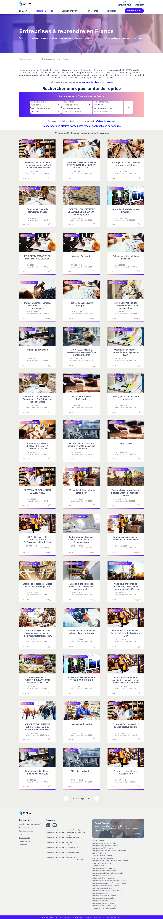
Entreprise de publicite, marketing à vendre (107, 873)
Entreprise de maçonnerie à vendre (104, 900)
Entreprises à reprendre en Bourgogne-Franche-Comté (65, 832)
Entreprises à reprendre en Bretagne (59, 835)
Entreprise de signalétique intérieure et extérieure (37, 772)
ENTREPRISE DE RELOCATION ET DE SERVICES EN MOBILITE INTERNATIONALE (81, 165)
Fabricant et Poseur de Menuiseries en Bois (37, 210)
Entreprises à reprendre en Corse (58, 840)
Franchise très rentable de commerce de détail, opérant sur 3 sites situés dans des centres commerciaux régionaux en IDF (37, 167)
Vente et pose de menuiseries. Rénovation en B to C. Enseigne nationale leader (37, 399)
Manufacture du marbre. (81, 724)
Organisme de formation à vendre (104, 908)
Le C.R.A (23, 10)
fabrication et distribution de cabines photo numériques (81, 632)
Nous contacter (24, 838)
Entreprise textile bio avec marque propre (126, 772)
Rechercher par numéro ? (103, 109)
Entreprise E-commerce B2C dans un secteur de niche (125, 725)
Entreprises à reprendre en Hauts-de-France (62, 847)
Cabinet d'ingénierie (81, 256)
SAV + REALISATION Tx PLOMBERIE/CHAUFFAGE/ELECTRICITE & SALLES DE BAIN (85, 352)
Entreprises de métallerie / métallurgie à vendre (109, 850)
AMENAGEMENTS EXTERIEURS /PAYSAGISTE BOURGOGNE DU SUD (37, 680)
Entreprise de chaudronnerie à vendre (105, 905)
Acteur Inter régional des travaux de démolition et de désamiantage (125, 305)
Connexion (23, 844)
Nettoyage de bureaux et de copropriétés (126, 397)
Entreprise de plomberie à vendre (104, 870)
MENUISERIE (125, 443)
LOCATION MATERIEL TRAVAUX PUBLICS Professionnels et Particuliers (37, 540)
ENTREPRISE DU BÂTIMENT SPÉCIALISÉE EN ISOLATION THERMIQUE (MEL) (81, 212)
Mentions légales (25, 841)
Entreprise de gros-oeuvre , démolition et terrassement (125, 538)
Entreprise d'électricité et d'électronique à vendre (110, 860)
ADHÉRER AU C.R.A (134, 11)
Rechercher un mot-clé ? (71, 109)
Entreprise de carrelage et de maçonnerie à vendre (110, 880)
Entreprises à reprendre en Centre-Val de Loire (63, 837)
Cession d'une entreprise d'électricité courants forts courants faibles (81, 586)
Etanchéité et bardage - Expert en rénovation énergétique (37, 585)
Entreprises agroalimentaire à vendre (105, 885)
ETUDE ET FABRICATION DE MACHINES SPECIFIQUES (37, 257)
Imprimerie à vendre (99, 865)
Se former (111, 10)
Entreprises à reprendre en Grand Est (59, 842)
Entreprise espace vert (100, 893)
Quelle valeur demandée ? (40, 109)
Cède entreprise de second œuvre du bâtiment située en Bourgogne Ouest (81, 540)
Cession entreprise (71, 10)
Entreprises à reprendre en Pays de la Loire (61, 857)
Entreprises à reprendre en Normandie (60, 850)
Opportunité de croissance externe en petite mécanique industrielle (81, 446)
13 (89, 798)
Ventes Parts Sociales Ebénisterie (82, 397)
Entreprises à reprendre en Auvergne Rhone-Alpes (64, 830)
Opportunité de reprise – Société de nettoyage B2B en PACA (125, 352)
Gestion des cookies (82, 917)
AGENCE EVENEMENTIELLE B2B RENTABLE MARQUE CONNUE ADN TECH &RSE (37, 727)
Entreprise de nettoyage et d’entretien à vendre (109, 883)
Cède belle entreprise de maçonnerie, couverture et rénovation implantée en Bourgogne (126, 587)
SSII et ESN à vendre (99, 853)
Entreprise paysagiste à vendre (103, 898)
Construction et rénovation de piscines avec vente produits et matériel (125, 493)
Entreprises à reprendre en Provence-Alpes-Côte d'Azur (66, 860)
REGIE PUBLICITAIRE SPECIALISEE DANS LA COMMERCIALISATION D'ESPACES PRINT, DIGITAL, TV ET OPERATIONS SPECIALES (37, 450)
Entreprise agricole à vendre (102, 875)
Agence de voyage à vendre (102, 855)
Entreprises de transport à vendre (104, 843)
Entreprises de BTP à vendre (102, 848)
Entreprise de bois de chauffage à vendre (107, 890)
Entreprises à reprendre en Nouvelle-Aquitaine (63, 852)
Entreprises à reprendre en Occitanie (59, 855)
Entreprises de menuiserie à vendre (105, 845)
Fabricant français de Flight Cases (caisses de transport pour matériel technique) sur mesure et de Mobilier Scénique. (37, 635)
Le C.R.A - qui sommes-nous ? (30, 824)
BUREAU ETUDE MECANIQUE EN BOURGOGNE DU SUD (81, 678)
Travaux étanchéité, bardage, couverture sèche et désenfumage (37, 305)
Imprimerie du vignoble (37, 349)
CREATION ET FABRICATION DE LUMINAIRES (37, 491)
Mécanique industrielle (81, 771)
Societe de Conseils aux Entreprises (81, 304)
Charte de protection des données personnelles (58, 917)
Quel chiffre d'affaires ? (102, 102)
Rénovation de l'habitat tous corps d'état (81, 491)
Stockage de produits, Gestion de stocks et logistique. (126, 163)
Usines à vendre (98, 840)
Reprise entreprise (44, 10)
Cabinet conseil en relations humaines (126, 257)
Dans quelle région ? (38, 102)
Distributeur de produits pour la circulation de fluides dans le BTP (125, 633)
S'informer (93, 10)
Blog (20, 834)
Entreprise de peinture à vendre (103, 868)
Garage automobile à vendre (102, 863)
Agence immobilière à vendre (103, 858)
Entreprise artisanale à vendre (103, 903)
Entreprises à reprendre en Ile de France (60, 845)
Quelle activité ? (68, 102)
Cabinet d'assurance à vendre (102, 888)
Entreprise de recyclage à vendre (104, 895)
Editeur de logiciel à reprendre (103, 878)
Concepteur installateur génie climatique (125, 210)
